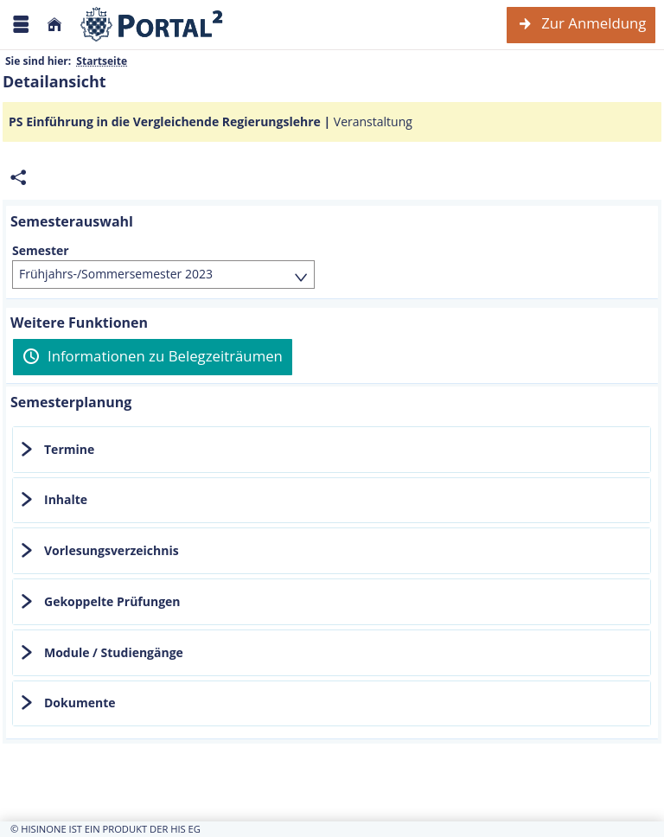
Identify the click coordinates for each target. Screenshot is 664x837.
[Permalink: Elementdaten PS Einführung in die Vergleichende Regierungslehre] (18, 178)
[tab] (331, 449)
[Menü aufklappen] (21, 24)
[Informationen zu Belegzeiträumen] (152, 357)
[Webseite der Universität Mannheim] (152, 24)
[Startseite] (54, 24)
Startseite (101, 61)
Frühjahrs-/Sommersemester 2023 (116, 273)
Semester (40, 251)
